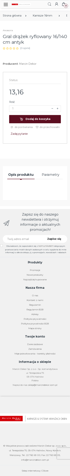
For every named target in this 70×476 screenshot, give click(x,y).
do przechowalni (48, 127)
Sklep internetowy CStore (35, 470)
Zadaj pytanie (19, 133)
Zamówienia (35, 348)
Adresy (34, 314)
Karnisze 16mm (42, 15)
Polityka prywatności (35, 318)
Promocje (35, 270)
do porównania (21, 127)
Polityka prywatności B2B (35, 323)
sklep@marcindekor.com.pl (42, 385)
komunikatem (46, 245)
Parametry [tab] (50, 175)
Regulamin (35, 304)
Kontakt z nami (35, 300)
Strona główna (12, 15)
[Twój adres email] (22, 239)
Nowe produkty (35, 274)
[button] (49, 4)
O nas (35, 295)
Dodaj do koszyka (35, 119)
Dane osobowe (35, 344)
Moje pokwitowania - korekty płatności (35, 353)
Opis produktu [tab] (21, 175)
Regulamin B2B (35, 309)
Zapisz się (54, 239)
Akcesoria (8, 30)
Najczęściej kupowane (35, 279)
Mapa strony (35, 328)
